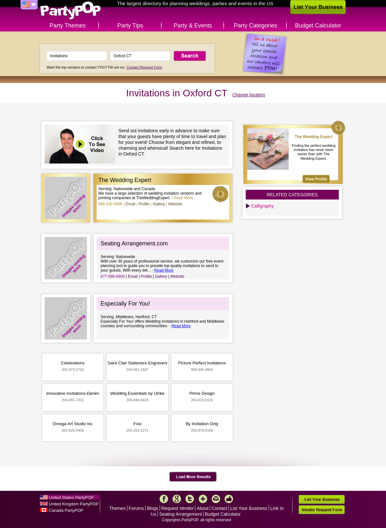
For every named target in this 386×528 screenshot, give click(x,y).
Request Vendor (177, 508)
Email (130, 204)
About (203, 508)
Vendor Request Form (321, 509)
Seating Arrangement (180, 514)
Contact (219, 508)
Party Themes (67, 25)
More (203, 499)
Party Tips (130, 25)
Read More (183, 198)
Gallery (159, 204)
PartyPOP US (70, 10)
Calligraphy (262, 206)
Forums (136, 508)
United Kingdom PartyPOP (74, 503)
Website (175, 204)
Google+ (177, 499)
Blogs (152, 508)
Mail (216, 499)
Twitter (190, 499)
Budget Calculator (318, 25)
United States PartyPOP (71, 497)
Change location (248, 94)
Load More (193, 476)
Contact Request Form (144, 67)
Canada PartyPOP (66, 510)
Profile (143, 204)
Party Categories (255, 25)
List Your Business (248, 508)
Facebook (164, 499)
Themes (117, 508)
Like (229, 499)
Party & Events (193, 25)
